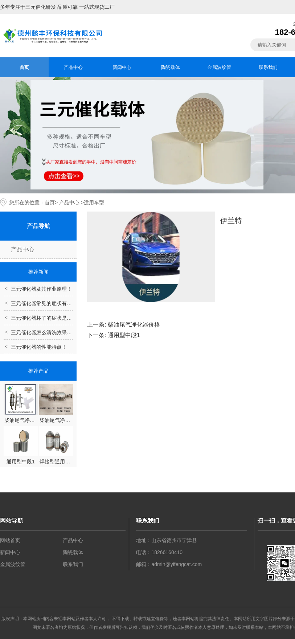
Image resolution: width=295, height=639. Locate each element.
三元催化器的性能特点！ (39, 347)
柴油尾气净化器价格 (134, 324)
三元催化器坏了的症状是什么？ (46, 318)
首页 (24, 67)
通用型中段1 (124, 335)
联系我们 (268, 67)
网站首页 (10, 540)
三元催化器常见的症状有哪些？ (46, 303)
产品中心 (73, 67)
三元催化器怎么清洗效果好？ (44, 332)
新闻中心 (121, 67)
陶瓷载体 (170, 67)
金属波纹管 (219, 67)
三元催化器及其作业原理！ (41, 289)
